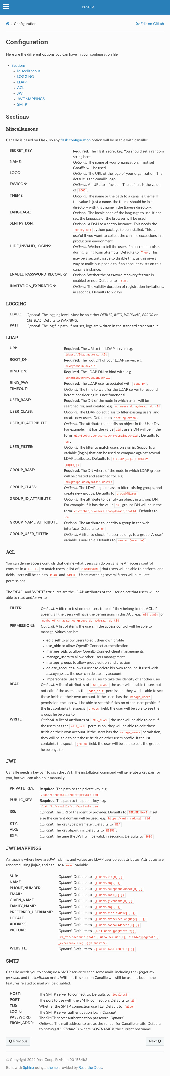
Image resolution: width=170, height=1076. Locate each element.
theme (52, 1068)
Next (155, 1041)
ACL (20, 88)
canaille (88, 7)
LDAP (22, 82)
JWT (21, 93)
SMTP (22, 104)
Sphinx (28, 1068)
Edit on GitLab (152, 24)
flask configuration (76, 140)
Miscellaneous (28, 71)
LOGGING (25, 77)
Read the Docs (90, 1068)
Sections (19, 65)
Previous (18, 1041)
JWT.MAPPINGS (31, 99)
